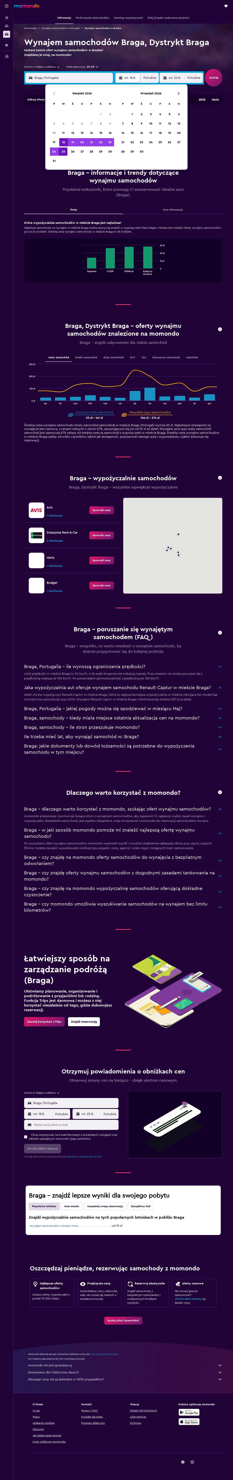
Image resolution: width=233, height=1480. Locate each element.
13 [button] (82, 132)
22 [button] (100, 142)
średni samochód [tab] (86, 357)
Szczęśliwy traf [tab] (140, 1206)
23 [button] (110, 142)
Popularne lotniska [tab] (44, 1206)
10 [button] (54, 132)
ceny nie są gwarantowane (104, 1354)
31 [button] (54, 160)
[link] (101, 510)
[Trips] (7, 45)
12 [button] (72, 132)
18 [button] (63, 142)
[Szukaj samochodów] (7, 34)
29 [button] (100, 151)
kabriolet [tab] (192, 357)
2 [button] (110, 114)
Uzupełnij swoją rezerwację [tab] (105, 1206)
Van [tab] (143, 357)
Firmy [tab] (73, 209)
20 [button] (82, 142)
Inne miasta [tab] (71, 1206)
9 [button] (110, 123)
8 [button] (101, 123)
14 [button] (91, 132)
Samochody (30, 28)
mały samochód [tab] (58, 357)
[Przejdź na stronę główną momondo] (26, 6)
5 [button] (73, 123)
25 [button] (63, 151)
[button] (6, 6)
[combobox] (42, 67)
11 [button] (63, 132)
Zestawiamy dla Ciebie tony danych (125, 1372)
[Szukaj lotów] (7, 18)
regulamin (72, 1156)
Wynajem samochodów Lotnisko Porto (54, 1226)
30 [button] (110, 151)
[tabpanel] (123, 255)
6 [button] (82, 123)
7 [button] (91, 123)
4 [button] (63, 123)
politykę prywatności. (90, 1156)
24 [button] (54, 151)
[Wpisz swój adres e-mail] (75, 1125)
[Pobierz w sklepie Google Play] (189, 1412)
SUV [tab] (132, 357)
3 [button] (54, 123)
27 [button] (82, 151)
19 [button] (72, 142)
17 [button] (54, 142)
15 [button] (100, 132)
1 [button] (100, 114)
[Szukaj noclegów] (7, 26)
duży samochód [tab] (113, 357)
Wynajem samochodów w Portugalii (60, 28)
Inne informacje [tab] (173, 209)
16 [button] (110, 132)
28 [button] (91, 151)
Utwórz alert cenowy (188, 1299)
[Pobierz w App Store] (189, 1421)
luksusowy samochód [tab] (166, 357)
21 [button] (91, 142)
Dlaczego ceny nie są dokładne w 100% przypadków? (125, 1379)
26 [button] (72, 151)
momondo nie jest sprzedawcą (125, 1365)
